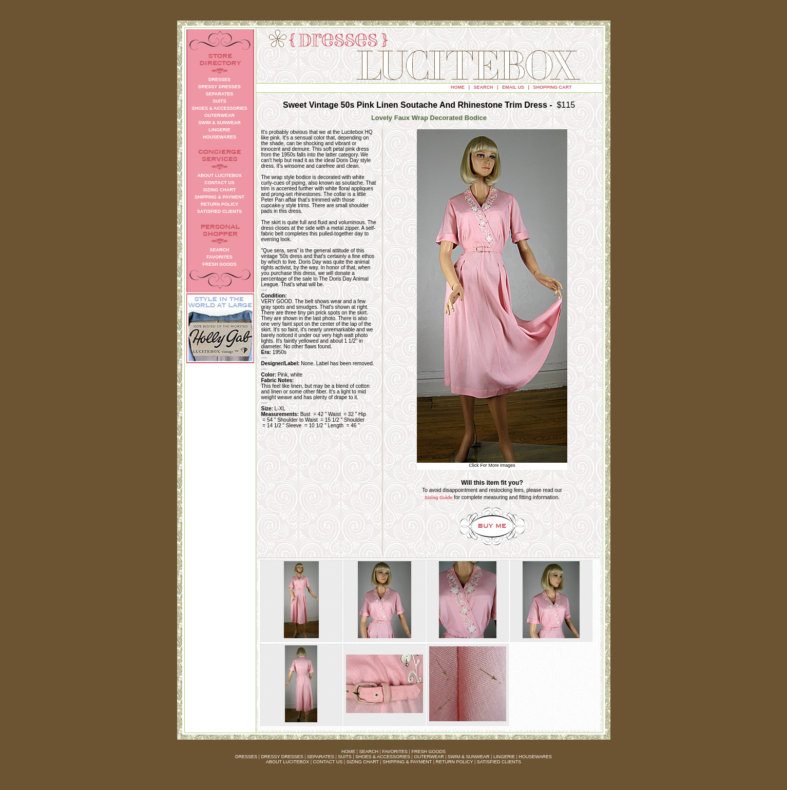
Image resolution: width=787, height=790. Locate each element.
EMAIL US (513, 87)
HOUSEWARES (535, 756)
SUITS (345, 756)
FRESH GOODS (428, 751)
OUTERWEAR (429, 756)
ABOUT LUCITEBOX (287, 761)
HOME (458, 87)
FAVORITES (395, 751)
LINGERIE (504, 756)
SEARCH (483, 87)
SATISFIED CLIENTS (499, 761)
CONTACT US (328, 761)
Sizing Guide (439, 497)
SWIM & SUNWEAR (469, 756)
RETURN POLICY (454, 761)
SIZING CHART (363, 761)
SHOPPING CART (552, 87)
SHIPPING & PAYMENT (407, 761)
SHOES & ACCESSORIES (382, 756)
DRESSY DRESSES (282, 756)
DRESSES (246, 756)
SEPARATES (320, 756)
